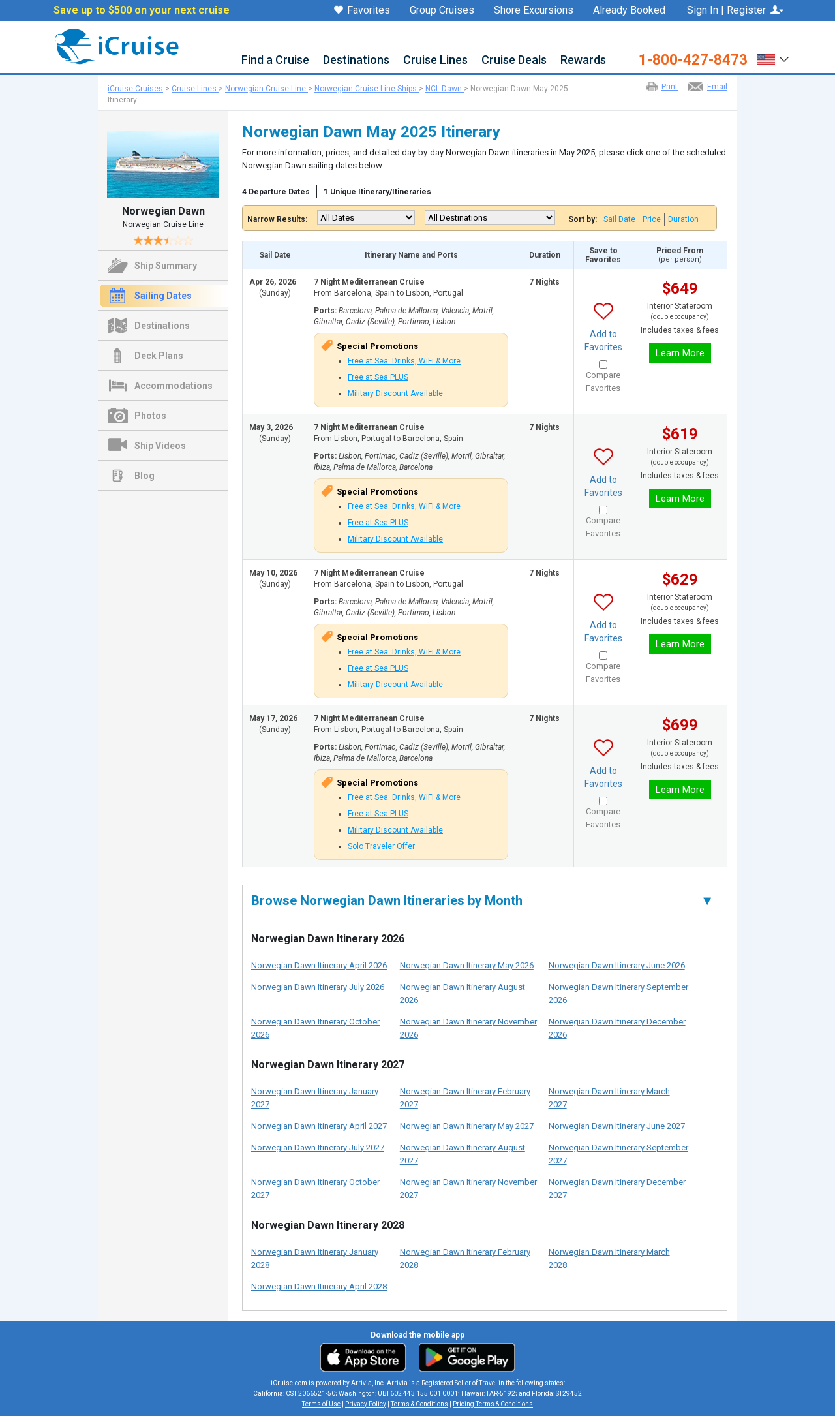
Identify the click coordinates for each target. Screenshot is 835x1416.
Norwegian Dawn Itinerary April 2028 (319, 1286)
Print (669, 86)
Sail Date (619, 219)
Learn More (680, 353)
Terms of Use (321, 1404)
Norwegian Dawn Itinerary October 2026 (315, 1028)
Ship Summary (165, 265)
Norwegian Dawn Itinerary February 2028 (465, 1258)
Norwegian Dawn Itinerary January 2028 (314, 1258)
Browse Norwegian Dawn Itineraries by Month (482, 900)
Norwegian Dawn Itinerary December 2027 (617, 1188)
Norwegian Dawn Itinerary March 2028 (609, 1258)
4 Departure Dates (276, 191)
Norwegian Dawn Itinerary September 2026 (618, 993)
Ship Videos (160, 445)
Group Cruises (442, 10)
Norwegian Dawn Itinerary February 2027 (465, 1097)
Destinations (356, 60)
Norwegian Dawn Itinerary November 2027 (468, 1188)
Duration (683, 219)
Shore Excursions (533, 10)
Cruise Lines (435, 60)
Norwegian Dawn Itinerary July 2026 (317, 987)
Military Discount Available (395, 393)
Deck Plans (158, 355)
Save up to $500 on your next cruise (141, 10)
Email (717, 86)
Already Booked (629, 10)
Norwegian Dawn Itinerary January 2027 (314, 1097)
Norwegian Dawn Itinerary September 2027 (618, 1154)
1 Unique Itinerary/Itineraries (377, 191)
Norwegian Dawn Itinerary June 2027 (617, 1126)
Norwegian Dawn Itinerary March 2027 (609, 1097)
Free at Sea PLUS (378, 377)
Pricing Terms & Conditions (493, 1404)
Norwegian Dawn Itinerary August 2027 (462, 1154)
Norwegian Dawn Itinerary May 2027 (467, 1126)
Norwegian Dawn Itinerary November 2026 (468, 1028)
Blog (144, 475)
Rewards (583, 60)
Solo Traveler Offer (381, 846)
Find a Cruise (275, 60)
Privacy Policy (365, 1404)
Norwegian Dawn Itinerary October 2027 (315, 1188)
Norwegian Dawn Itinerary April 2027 (319, 1126)
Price (652, 219)
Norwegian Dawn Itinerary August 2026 (462, 993)
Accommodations (173, 385)
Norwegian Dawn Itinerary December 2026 (617, 1028)
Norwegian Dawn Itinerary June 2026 (617, 965)
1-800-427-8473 (693, 60)
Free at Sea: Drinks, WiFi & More (404, 360)
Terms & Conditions (419, 1404)
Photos (150, 415)
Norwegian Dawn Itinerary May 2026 (467, 965)
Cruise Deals (514, 60)
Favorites (362, 11)
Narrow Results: (277, 219)
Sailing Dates (163, 295)
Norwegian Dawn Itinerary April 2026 (319, 965)
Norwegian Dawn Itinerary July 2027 (317, 1147)
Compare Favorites (603, 381)
